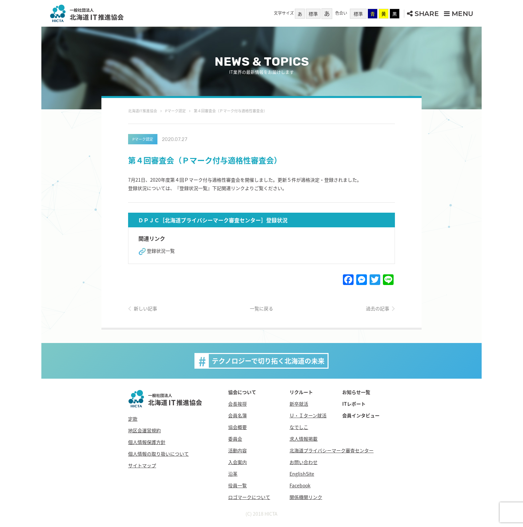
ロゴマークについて (249, 497)
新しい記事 (145, 308)
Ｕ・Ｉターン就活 (308, 415)
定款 (132, 418)
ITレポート (354, 403)
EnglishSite (302, 473)
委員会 (235, 438)
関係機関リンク (306, 497)
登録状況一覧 (161, 250)
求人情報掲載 (304, 438)
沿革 (232, 473)
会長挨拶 (237, 403)
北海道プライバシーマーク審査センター (332, 450)
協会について (242, 392)
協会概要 (237, 427)
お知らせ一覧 (356, 392)
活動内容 (237, 450)
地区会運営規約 (144, 430)
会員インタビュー (361, 415)
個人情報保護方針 (146, 442)
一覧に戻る (261, 308)
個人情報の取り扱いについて (158, 453)
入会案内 (237, 462)
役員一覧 (237, 485)
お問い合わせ (304, 462)
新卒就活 (299, 403)
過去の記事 (377, 308)
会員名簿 (237, 415)
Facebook (300, 485)
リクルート (301, 392)
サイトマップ (142, 465)
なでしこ (299, 427)
